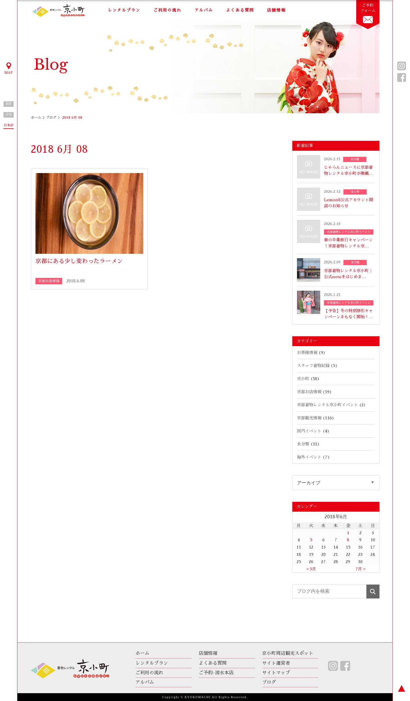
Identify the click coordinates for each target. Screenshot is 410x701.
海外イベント (309, 457)
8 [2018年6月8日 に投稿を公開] (348, 540)
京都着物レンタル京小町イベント (327, 405)
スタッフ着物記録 (313, 366)
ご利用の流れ (167, 10)
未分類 (303, 444)
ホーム (36, 117)
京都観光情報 (309, 418)
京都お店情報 (309, 392)
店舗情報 (276, 10)
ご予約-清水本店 (216, 673)
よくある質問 (240, 10)
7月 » (360, 569)
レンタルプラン (124, 10)
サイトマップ (276, 673)
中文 (9, 114)
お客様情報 (307, 352)
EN (8, 103)
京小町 (303, 379)
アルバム (203, 10)
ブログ (51, 117)
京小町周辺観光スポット (287, 653)
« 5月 (311, 569)
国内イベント (309, 431)
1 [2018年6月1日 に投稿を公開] (348, 533)
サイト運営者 (276, 663)
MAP (8, 68)
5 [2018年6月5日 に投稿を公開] (311, 540)
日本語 (8, 125)
